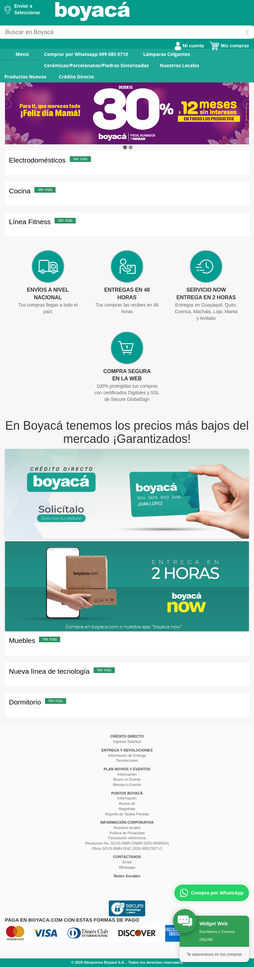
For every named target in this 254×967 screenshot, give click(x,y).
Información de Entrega (127, 755)
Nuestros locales (126, 828)
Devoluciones (127, 760)
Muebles (22, 640)
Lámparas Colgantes (166, 54)
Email (127, 862)
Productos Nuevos (25, 76)
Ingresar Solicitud (127, 742)
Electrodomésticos (37, 160)
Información (126, 774)
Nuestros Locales (179, 65)
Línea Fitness (30, 221)
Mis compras (229, 45)
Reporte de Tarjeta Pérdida (126, 814)
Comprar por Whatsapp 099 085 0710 (86, 54)
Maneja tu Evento (127, 785)
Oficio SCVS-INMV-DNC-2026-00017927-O (127, 848)
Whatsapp (127, 867)
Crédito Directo (76, 76)
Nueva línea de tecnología (49, 671)
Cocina (19, 191)
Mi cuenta (189, 45)
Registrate (127, 809)
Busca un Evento (127, 779)
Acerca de (127, 803)
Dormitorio (25, 702)
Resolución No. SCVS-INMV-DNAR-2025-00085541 (127, 843)
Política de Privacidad (127, 833)
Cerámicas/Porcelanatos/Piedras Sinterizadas (96, 65)
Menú (18, 54)
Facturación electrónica (127, 838)
